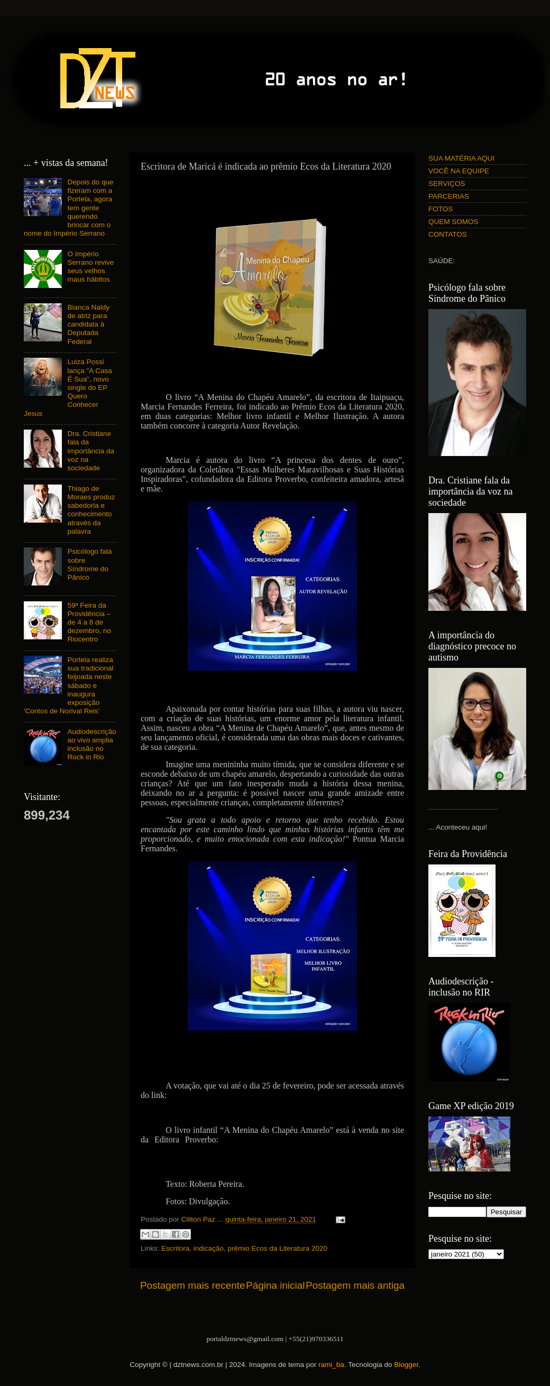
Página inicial (275, 1285)
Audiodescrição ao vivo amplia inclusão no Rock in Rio (91, 744)
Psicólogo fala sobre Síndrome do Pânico (89, 564)
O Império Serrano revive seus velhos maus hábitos (90, 267)
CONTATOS (447, 234)
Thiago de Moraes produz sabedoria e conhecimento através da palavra (91, 510)
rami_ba (331, 1365)
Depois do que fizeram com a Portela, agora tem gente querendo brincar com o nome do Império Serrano (68, 207)
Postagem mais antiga (355, 1285)
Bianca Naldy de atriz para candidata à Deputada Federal (88, 324)
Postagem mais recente (192, 1285)
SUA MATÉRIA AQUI (461, 158)
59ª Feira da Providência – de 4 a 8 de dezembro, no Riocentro (89, 622)
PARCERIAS (448, 196)
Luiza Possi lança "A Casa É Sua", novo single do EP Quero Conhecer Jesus (68, 387)
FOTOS (440, 209)
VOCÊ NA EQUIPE (458, 171)
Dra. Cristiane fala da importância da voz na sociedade (90, 451)
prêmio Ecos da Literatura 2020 (277, 1248)
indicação (209, 1248)
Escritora (175, 1248)
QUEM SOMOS (453, 222)
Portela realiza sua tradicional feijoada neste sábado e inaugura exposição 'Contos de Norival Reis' (68, 685)
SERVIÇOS (446, 184)
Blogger (406, 1365)
